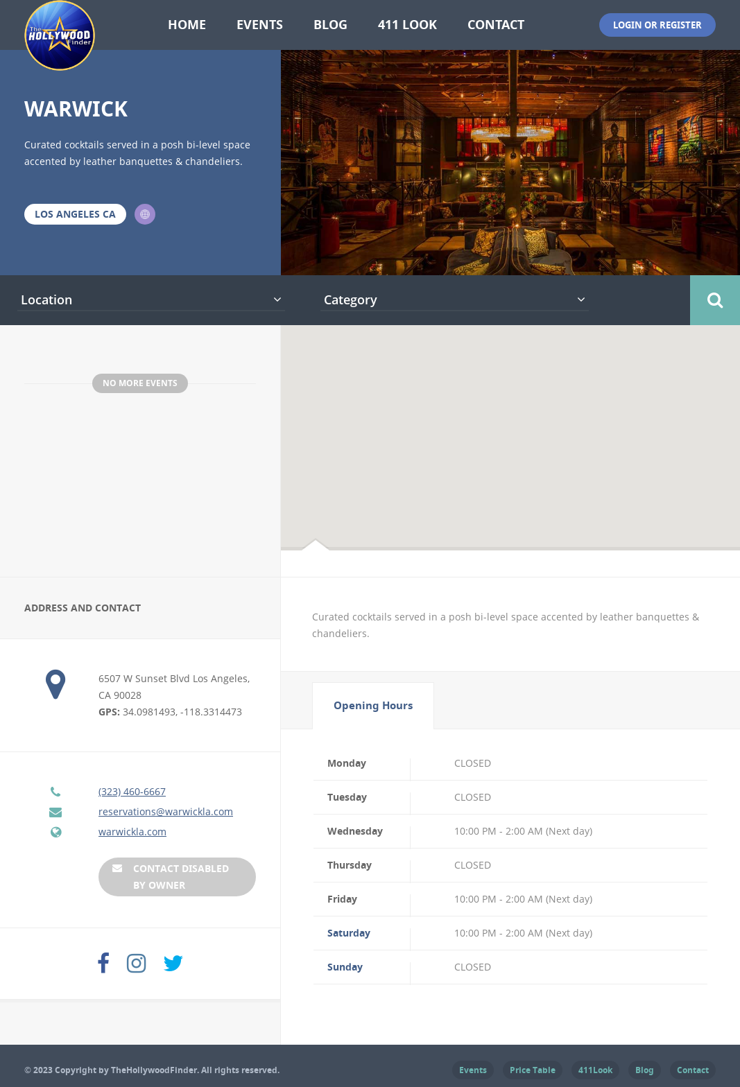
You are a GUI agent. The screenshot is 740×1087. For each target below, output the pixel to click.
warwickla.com (132, 830)
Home (187, 24)
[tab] (373, 705)
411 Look (407, 24)
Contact (495, 24)
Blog (330, 24)
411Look (595, 1069)
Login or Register (657, 25)
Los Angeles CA (75, 213)
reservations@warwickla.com (165, 810)
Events (259, 24)
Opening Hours (373, 704)
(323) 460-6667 (132, 790)
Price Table (533, 1069)
